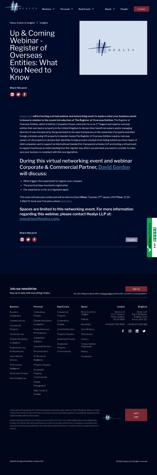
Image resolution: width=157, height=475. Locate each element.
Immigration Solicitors (39, 339)
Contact (141, 9)
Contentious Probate (39, 314)
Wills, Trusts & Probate (40, 392)
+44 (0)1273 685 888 (137, 324)
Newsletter (86, 324)
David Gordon (114, 167)
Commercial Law (17, 320)
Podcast (84, 319)
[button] (48, 9)
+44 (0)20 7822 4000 (115, 324)
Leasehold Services (42, 346)
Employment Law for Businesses (17, 349)
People (124, 9)
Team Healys (87, 334)
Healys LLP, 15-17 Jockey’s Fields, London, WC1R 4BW (118, 315)
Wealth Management (40, 384)
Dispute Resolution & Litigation (19, 341)
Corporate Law (17, 334)
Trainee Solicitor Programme (88, 345)
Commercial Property (15, 327)
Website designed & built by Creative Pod (26, 461)
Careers (85, 339)
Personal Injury (41, 351)
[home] (21, 7)
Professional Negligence (15, 366)
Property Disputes (42, 364)
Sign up (136, 288)
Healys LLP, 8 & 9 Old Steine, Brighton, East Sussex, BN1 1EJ (139, 315)
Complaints (86, 356)
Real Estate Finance (19, 373)
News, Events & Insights (22, 22)
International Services (16, 358)
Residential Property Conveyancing (40, 373)
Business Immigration (15, 314)
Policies (84, 351)
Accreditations (87, 329)
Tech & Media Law (18, 378)
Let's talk (136, 415)
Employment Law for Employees (41, 331)
